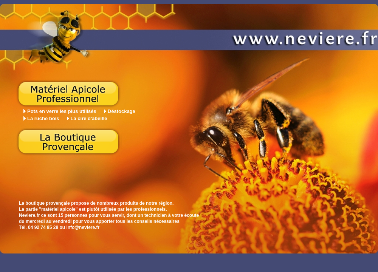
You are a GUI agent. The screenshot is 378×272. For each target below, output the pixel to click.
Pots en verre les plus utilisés (61, 111)
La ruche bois (43, 118)
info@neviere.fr (82, 227)
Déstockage (121, 111)
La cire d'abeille (89, 118)
